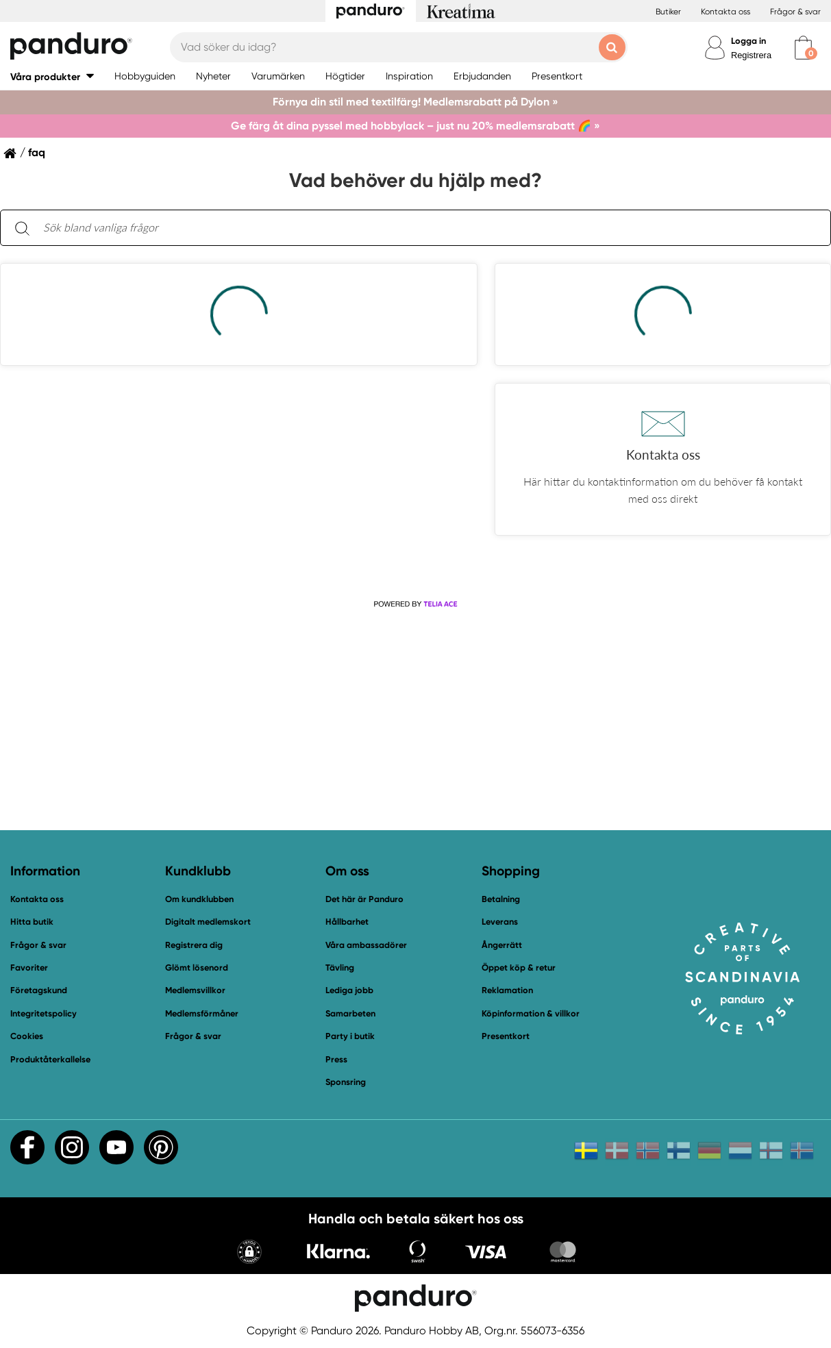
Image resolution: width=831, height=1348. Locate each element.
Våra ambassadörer (366, 945)
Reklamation (507, 990)
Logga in (748, 41)
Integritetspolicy (43, 1013)
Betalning (501, 899)
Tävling (339, 967)
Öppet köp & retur (519, 967)
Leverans (500, 921)
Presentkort (506, 1036)
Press (336, 1059)
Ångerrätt (502, 945)
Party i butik (350, 1036)
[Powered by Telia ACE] (415, 604)
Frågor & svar (795, 11)
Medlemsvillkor (195, 990)
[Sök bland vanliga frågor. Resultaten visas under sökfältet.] (426, 228)
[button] (52, 76)
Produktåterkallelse (50, 1059)
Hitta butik (31, 921)
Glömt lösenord (196, 967)
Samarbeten (350, 1013)
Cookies (26, 1036)
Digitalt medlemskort (208, 921)
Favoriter (29, 967)
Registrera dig (194, 945)
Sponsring (345, 1082)
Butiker (668, 11)
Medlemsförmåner (201, 1013)
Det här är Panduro (364, 899)
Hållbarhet (347, 921)
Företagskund (38, 990)
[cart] (803, 47)
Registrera (751, 55)
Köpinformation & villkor (531, 1013)
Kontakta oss (725, 11)
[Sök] (22, 227)
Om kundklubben (199, 899)
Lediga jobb (349, 990)
